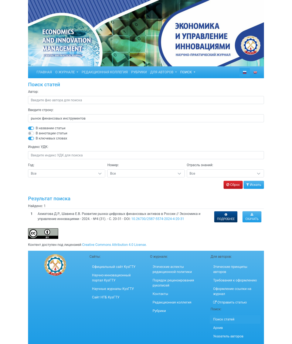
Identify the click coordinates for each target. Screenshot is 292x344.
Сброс (233, 185)
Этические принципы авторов (230, 269)
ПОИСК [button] (186, 72)
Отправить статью (230, 302)
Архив (218, 328)
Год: (31, 165)
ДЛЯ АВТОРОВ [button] (162, 72)
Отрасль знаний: (200, 165)
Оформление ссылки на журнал (232, 291)
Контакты (160, 294)
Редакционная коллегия (172, 302)
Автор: (33, 92)
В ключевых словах (51, 138)
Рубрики (159, 311)
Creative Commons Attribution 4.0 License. (114, 245)
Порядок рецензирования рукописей (173, 282)
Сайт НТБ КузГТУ (105, 297)
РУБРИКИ (139, 72)
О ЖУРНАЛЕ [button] (65, 72)
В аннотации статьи (51, 133)
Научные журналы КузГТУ (113, 289)
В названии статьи (50, 128)
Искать (253, 185)
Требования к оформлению (235, 280)
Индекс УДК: (38, 147)
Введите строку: (41, 110)
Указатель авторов (228, 336)
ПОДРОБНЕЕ (226, 217)
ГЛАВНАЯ (44, 72)
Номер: (113, 165)
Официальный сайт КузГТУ (113, 267)
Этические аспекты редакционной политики (172, 269)
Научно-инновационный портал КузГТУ (111, 277)
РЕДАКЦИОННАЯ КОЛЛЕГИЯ (105, 72)
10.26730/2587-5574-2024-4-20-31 (157, 219)
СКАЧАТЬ (252, 217)
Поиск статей (223, 319)
